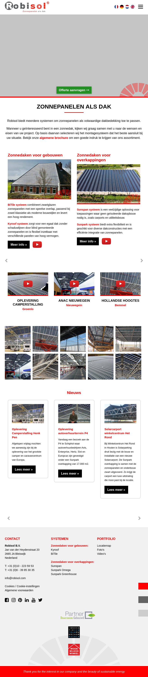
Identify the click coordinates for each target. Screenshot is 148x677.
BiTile (54, 553)
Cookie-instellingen (28, 586)
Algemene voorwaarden (19, 590)
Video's (101, 553)
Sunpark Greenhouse (64, 574)
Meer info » (19, 244)
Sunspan (56, 565)
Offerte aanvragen (74, 90)
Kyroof (55, 549)
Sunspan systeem (88, 209)
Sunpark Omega (61, 570)
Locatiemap (104, 545)
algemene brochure (54, 137)
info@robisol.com (15, 578)
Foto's (100, 549)
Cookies (10, 586)
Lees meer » (24, 469)
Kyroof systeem (18, 223)
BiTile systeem (17, 204)
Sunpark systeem (88, 224)
